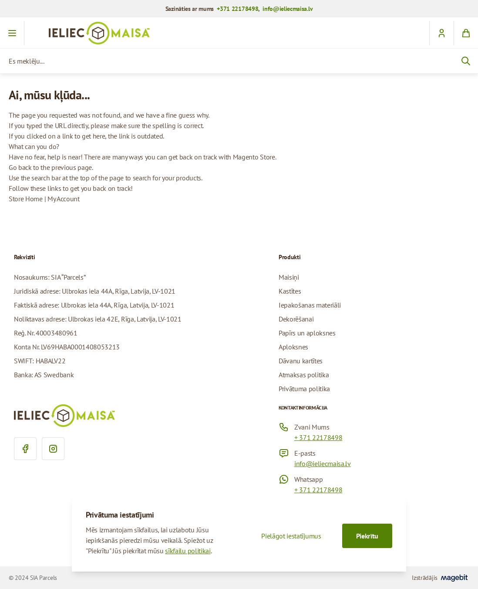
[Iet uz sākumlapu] (239, 33)
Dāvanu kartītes (301, 360)
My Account (63, 198)
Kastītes (290, 291)
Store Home (26, 198)
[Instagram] (53, 448)
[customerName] (441, 33)
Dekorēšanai (296, 319)
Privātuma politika (304, 388)
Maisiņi (289, 277)
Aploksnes (293, 346)
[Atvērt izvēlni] (12, 33)
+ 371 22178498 (318, 437)
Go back (20, 167)
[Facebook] (25, 448)
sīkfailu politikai (187, 550)
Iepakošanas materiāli (310, 305)
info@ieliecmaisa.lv (288, 9)
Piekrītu (367, 535)
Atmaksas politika (304, 374)
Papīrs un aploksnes (307, 332)
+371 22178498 (237, 9)
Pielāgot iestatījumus (291, 535)
